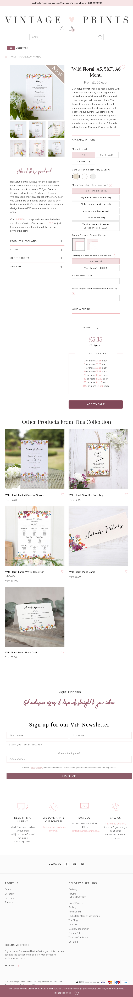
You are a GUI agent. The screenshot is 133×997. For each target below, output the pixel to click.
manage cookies (62, 992)
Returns (72, 893)
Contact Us (10, 889)
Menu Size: (78, 149)
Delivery (73, 889)
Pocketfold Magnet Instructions (84, 916)
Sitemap (9, 902)
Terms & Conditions (78, 937)
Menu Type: (78, 185)
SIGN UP (69, 775)
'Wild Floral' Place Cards (82, 572)
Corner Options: (80, 235)
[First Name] (37, 735)
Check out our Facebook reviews (54, 829)
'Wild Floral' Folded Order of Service (24, 495)
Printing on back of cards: (86, 255)
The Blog (73, 920)
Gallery (72, 907)
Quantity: (86, 327)
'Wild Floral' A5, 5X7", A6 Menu (26, 56)
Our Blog (9, 898)
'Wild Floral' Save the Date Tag (86, 495)
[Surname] (101, 735)
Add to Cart (96, 404)
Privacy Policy (76, 933)
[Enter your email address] (69, 744)
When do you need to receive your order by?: (95, 288)
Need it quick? (75, 911)
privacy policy (36, 767)
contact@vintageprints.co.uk (86, 831)
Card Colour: (79, 169)
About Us (73, 924)
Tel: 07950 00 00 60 (115, 823)
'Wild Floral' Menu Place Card (21, 652)
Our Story (9, 893)
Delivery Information (79, 929)
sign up (13, 965)
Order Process (76, 903)
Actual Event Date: (82, 275)
